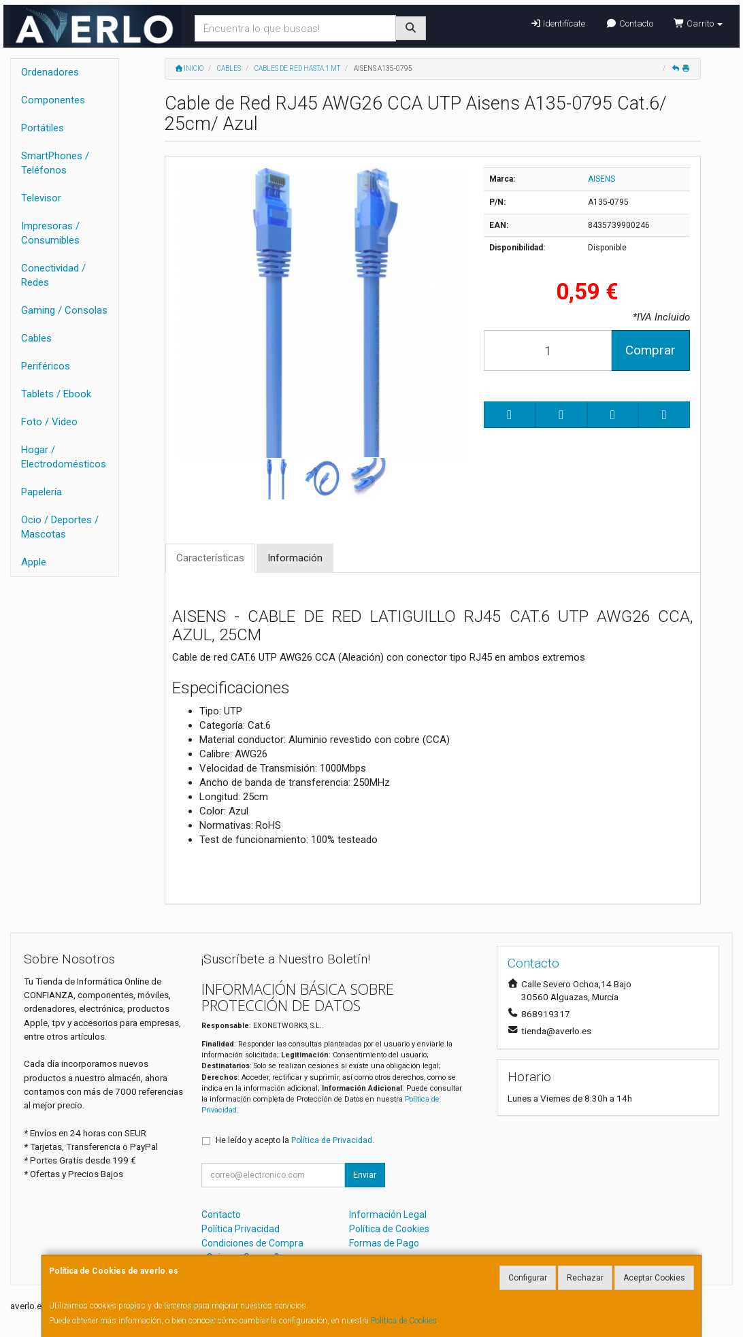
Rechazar (585, 1278)
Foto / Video (49, 422)
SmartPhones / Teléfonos (55, 163)
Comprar (650, 350)
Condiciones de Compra (252, 1243)
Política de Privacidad (331, 1140)
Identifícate (557, 23)
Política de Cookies (404, 1320)
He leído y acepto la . (295, 1140)
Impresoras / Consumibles (50, 233)
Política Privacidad (240, 1228)
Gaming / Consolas (64, 310)
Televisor (41, 198)
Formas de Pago (384, 1243)
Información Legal (388, 1214)
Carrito (698, 23)
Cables (36, 338)
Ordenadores (50, 72)
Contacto (629, 23)
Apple (33, 562)
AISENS (601, 179)
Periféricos (45, 366)
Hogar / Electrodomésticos (63, 457)
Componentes (53, 100)
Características (210, 558)
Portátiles (42, 128)
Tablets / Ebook (56, 394)
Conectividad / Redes (53, 275)
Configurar (527, 1278)
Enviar (364, 1175)
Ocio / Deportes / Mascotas (60, 527)
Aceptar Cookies (654, 1278)
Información (295, 558)
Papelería (41, 492)
